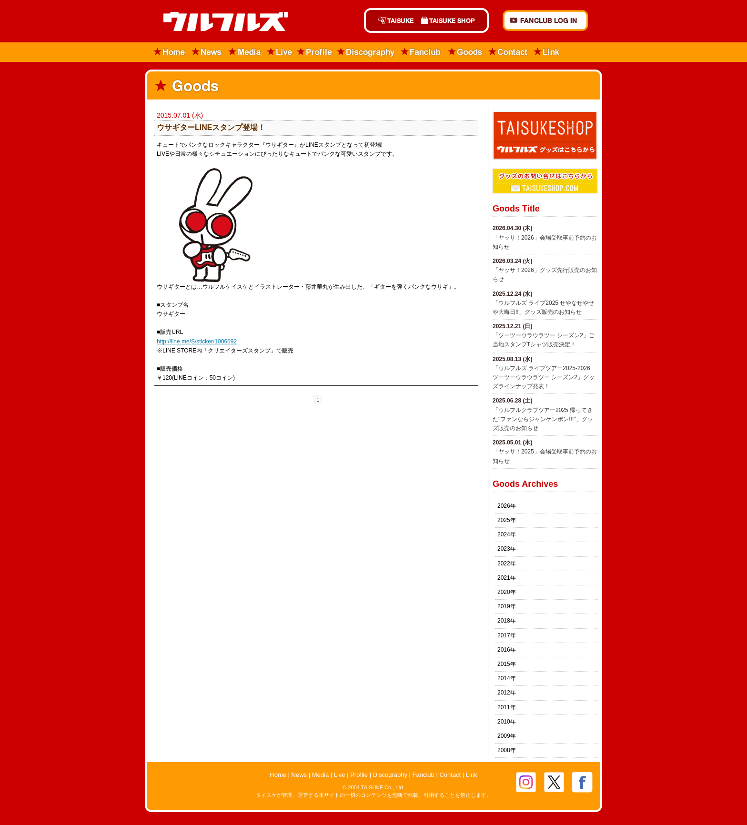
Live (279, 52)
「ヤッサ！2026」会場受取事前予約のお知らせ (545, 242)
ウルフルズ (220, 22)
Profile (314, 52)
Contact (508, 52)
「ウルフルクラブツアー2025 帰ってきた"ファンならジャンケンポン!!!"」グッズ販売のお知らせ (543, 419)
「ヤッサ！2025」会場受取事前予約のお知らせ (545, 456)
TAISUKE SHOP (453, 20)
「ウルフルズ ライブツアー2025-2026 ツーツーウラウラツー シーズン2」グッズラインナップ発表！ (544, 377)
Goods (464, 52)
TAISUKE (390, 20)
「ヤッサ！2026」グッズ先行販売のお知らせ (545, 274)
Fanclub (421, 52)
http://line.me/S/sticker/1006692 (197, 341)
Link (547, 52)
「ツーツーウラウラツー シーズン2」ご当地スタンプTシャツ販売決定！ (544, 340)
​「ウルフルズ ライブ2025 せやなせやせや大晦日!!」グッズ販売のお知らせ (543, 307)
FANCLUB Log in (545, 20)
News (207, 52)
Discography (366, 52)
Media (245, 52)
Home (166, 52)
